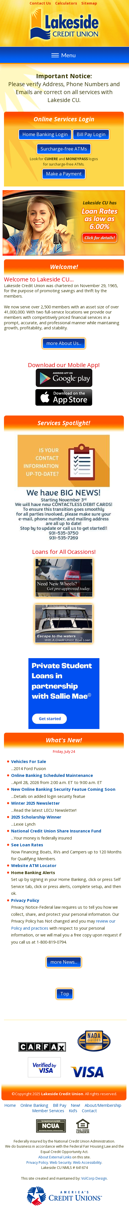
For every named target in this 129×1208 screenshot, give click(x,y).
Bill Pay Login (91, 134)
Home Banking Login (45, 134)
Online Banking (34, 1105)
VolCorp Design (94, 1178)
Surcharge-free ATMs (64, 149)
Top (64, 994)
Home (10, 1105)
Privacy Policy (25, 900)
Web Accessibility (87, 1162)
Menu (62, 55)
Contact (89, 1110)
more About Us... (63, 343)
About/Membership (103, 1105)
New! (75, 1105)
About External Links (54, 1157)
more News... (63, 962)
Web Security (60, 1162)
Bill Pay (59, 1105)
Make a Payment (64, 174)
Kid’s (73, 1110)
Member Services (48, 1110)
